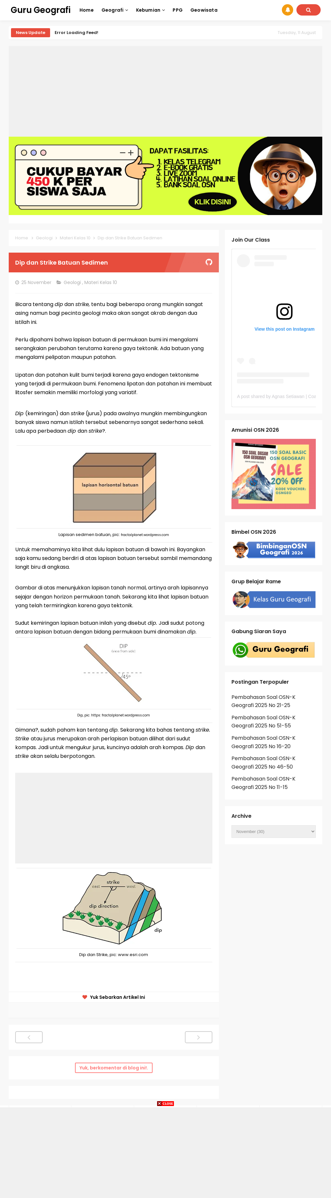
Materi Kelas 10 (101, 282)
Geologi (73, 282)
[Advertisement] (165, 91)
